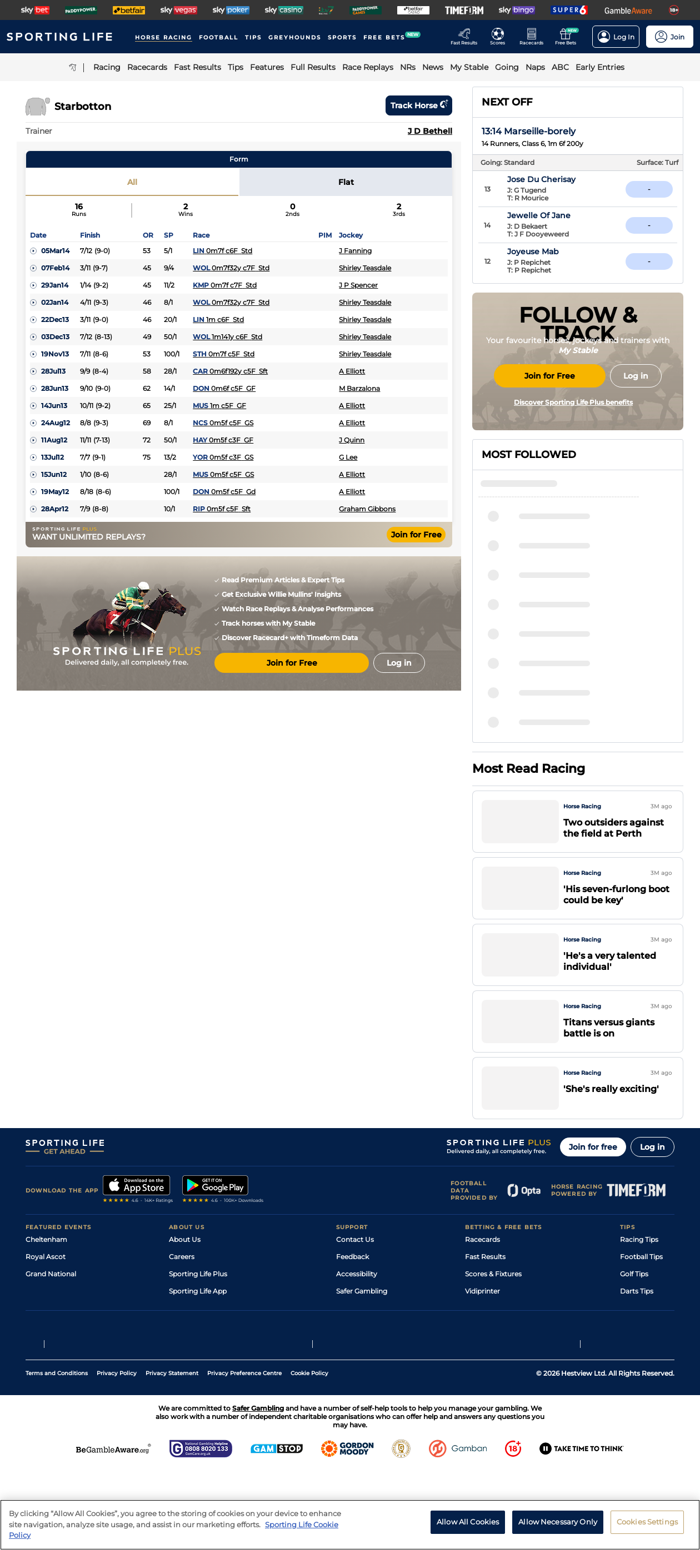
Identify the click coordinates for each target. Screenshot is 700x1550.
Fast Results (485, 1286)
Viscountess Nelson (554, 741)
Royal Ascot (46, 1286)
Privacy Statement (172, 1452)
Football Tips (641, 1286)
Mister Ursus (539, 678)
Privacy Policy (117, 1452)
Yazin (525, 709)
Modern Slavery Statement (213, 1355)
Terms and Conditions (57, 1452)
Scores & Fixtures (493, 1303)
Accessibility (356, 1303)
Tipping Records (647, 1355)
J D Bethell (430, 131)
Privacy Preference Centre (244, 1452)
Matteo (529, 646)
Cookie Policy (309, 1452)
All (132, 182)
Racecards (482, 1269)
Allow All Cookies (468, 1521)
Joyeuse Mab (557, 251)
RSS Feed (184, 1372)
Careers (181, 1286)
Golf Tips (634, 1303)
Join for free (593, 1176)
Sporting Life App (198, 1320)
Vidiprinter (482, 1320)
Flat (346, 182)
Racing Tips (639, 1269)
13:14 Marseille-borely (529, 131)
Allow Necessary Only (557, 1521)
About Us (185, 1269)
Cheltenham (46, 1269)
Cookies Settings (647, 1521)
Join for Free (416, 535)
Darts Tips (636, 1320)
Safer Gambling (361, 1320)
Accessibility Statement (208, 1337)
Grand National (51, 1303)
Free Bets (481, 1355)
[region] (350, 1524)
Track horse (419, 105)
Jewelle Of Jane (563, 215)
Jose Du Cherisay (566, 179)
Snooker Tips (641, 1337)
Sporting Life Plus (198, 1303)
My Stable (481, 1337)
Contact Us (355, 1269)
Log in (652, 1176)
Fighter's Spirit (544, 615)
